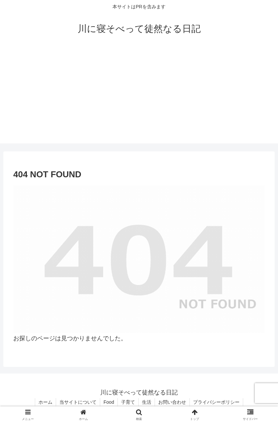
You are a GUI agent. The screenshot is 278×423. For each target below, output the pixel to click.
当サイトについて (78, 402)
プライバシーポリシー (216, 402)
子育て (128, 402)
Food (109, 402)
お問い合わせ (172, 402)
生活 (146, 402)
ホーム (45, 402)
